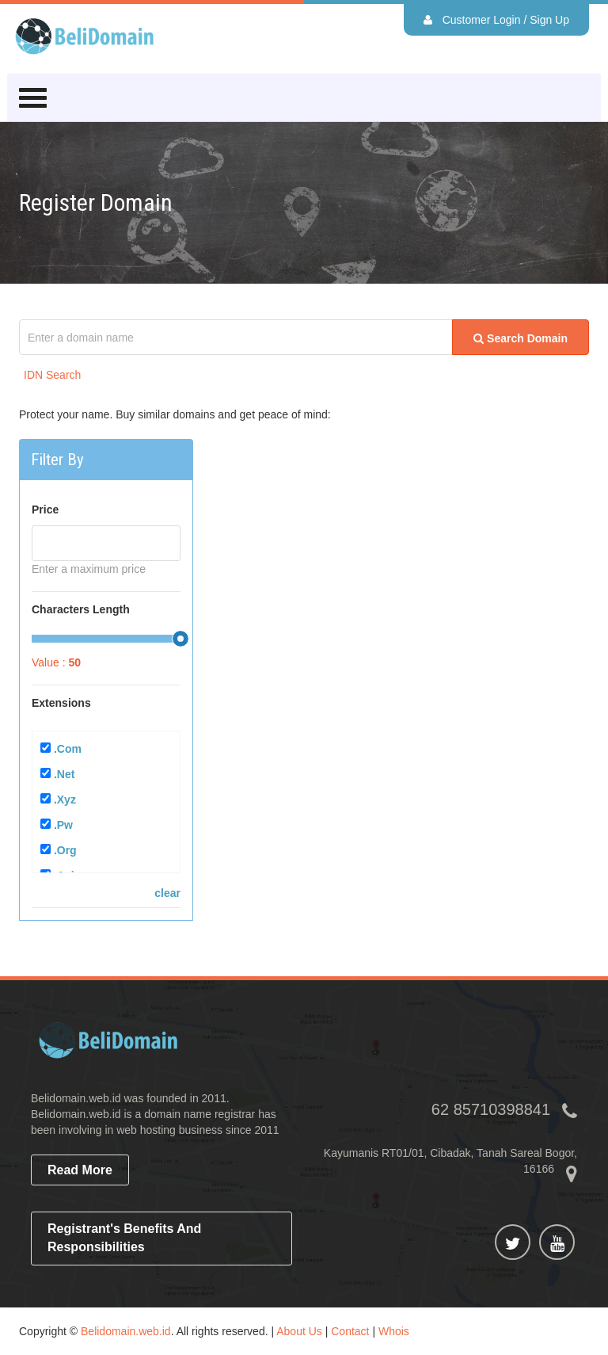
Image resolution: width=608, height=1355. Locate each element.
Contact (350, 1331)
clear (167, 893)
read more (80, 1170)
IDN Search (52, 374)
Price (45, 509)
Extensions (61, 703)
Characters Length (81, 609)
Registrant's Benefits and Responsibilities (124, 1238)
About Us (299, 1331)
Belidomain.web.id (126, 1331)
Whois (393, 1331)
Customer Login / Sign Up (496, 20)
